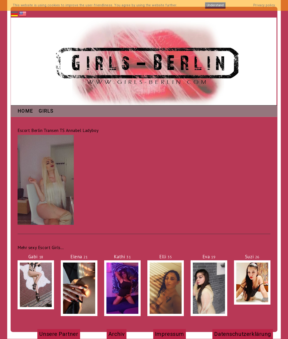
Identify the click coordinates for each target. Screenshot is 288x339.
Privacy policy (264, 5)
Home (25, 111)
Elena (79, 257)
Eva (209, 257)
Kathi (122, 257)
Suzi (252, 257)
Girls (46, 111)
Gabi (35, 257)
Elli (165, 257)
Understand (215, 5)
